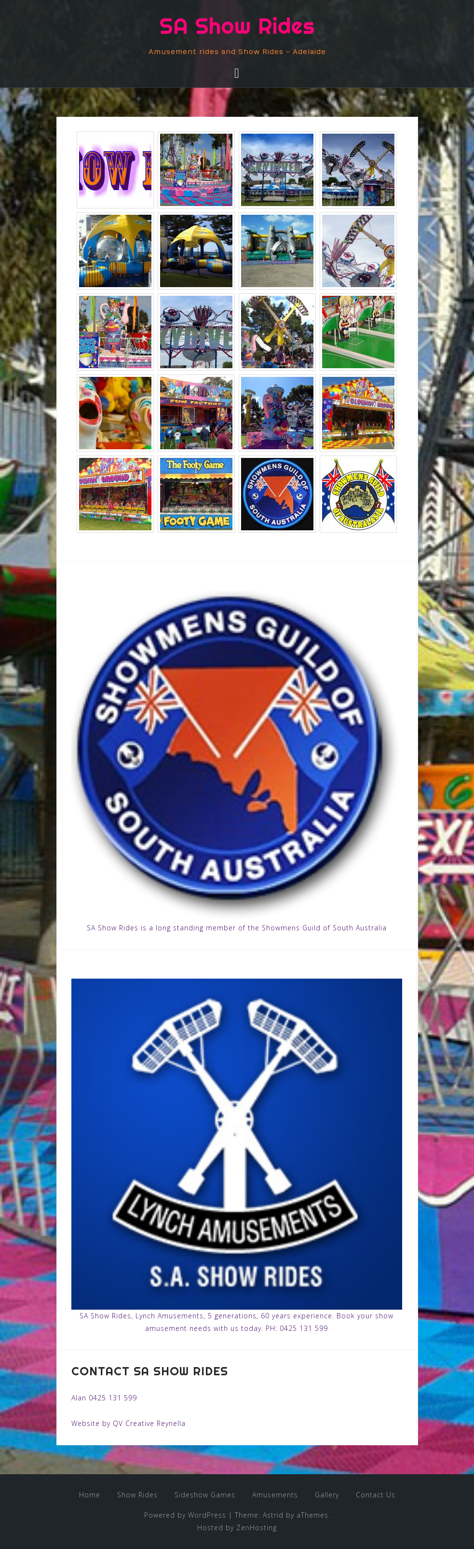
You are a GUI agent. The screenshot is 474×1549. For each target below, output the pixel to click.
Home (89, 1494)
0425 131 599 (304, 1328)
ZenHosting (256, 1527)
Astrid (273, 1515)
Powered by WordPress (185, 1515)
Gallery (327, 1494)
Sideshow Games (205, 1494)
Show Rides (137, 1494)
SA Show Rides (237, 26)
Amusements (275, 1494)
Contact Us (375, 1494)
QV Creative (133, 1423)
